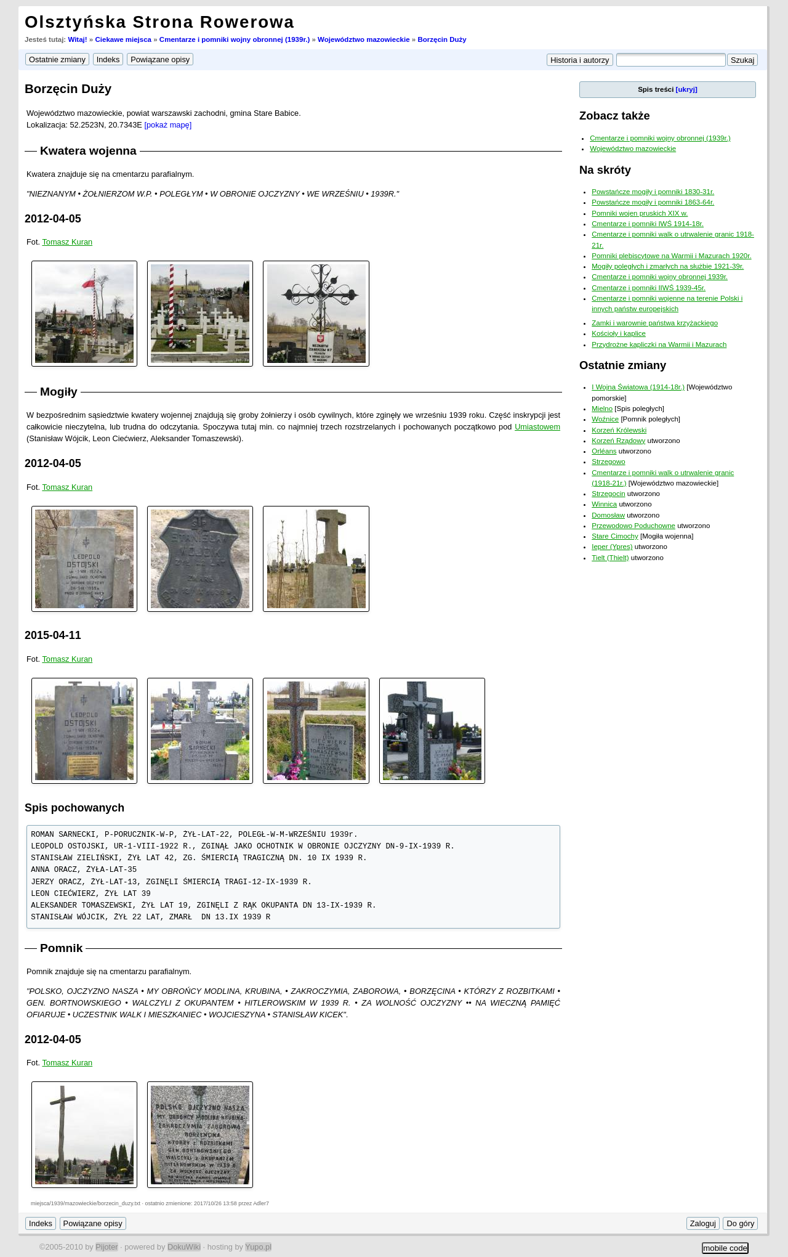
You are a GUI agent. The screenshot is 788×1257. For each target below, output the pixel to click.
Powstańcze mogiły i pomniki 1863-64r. (653, 202)
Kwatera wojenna (88, 150)
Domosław (608, 515)
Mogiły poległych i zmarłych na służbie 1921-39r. (668, 266)
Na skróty (605, 169)
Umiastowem (537, 426)
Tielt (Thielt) (610, 557)
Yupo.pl (258, 1246)
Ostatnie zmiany (622, 365)
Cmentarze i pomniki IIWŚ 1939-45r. (649, 287)
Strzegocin (608, 493)
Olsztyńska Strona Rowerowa (160, 21)
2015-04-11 (53, 635)
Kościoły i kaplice (619, 333)
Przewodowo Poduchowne (633, 525)
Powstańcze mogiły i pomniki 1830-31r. (653, 191)
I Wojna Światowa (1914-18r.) (638, 387)
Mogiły (59, 391)
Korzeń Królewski (619, 430)
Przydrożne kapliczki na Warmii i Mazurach (659, 344)
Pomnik (61, 948)
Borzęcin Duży (441, 39)
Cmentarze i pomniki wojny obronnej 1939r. (660, 276)
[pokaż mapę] (167, 124)
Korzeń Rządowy (618, 440)
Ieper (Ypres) (612, 546)
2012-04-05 (53, 219)
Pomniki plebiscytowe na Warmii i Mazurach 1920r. (671, 255)
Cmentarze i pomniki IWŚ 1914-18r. (648, 223)
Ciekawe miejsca (123, 39)
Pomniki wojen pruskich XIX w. (640, 213)
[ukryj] (687, 89)
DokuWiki (184, 1246)
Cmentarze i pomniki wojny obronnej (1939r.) (234, 39)
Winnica (604, 504)
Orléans (604, 451)
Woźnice (605, 419)
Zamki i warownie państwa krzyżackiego (655, 323)
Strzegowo (608, 461)
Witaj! (77, 39)
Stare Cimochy (615, 536)
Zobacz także (614, 115)
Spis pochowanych (74, 808)
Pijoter (106, 1246)
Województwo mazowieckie (364, 39)
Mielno (602, 408)
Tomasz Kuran (67, 241)
